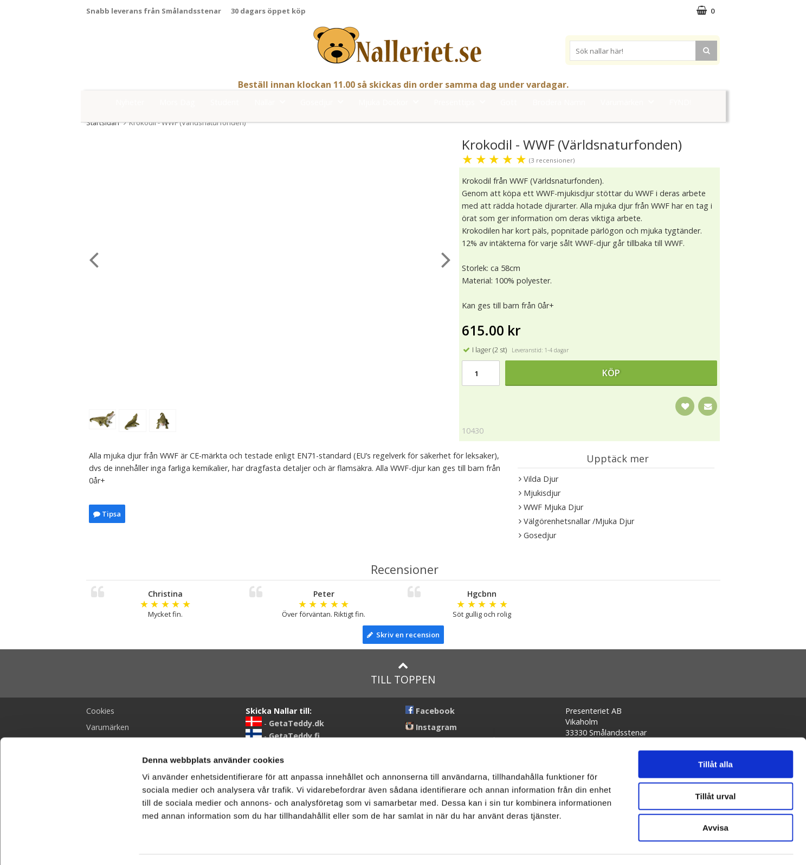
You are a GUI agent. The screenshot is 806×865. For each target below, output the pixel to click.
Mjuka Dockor (391, 101)
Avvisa (715, 796)
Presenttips (463, 101)
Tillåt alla (715, 732)
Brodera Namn (558, 102)
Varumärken (630, 101)
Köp (611, 373)
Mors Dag (177, 102)
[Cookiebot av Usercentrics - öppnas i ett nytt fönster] (70, 844)
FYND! (680, 102)
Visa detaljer (589, 843)
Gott (508, 102)
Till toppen (403, 673)
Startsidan (102, 122)
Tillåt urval (715, 764)
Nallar (273, 101)
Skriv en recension (403, 635)
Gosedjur (325, 101)
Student (224, 102)
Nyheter (129, 102)
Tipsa (107, 514)
